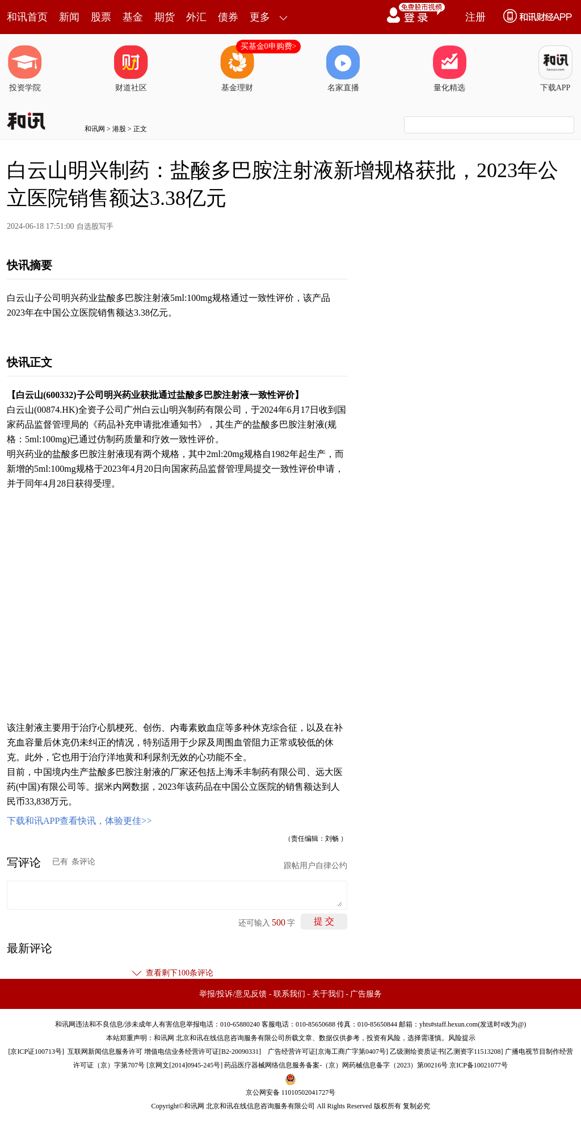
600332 (59, 395)
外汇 (196, 17)
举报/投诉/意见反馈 (233, 994)
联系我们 (289, 994)
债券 (228, 17)
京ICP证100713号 (36, 1052)
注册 (475, 17)
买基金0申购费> (269, 46)
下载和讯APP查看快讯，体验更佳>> (79, 821)
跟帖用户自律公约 (315, 865)
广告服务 (366, 994)
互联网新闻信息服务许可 (105, 1052)
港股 (119, 129)
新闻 (69, 17)
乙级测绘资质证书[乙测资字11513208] (446, 1052)
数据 (140, 786)
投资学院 (25, 68)
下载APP (555, 68)
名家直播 (343, 68)
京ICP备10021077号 (478, 1065)
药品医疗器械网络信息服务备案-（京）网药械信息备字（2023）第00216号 (336, 1065)
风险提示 (461, 1038)
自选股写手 (95, 226)
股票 (101, 17)
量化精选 (449, 68)
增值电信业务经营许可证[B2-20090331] (202, 1052)
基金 (133, 17)
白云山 (29, 395)
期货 (164, 17)
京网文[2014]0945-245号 (184, 1065)
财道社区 (131, 68)
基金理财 (237, 68)
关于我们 (328, 994)
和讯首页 (27, 17)
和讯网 (95, 129)
